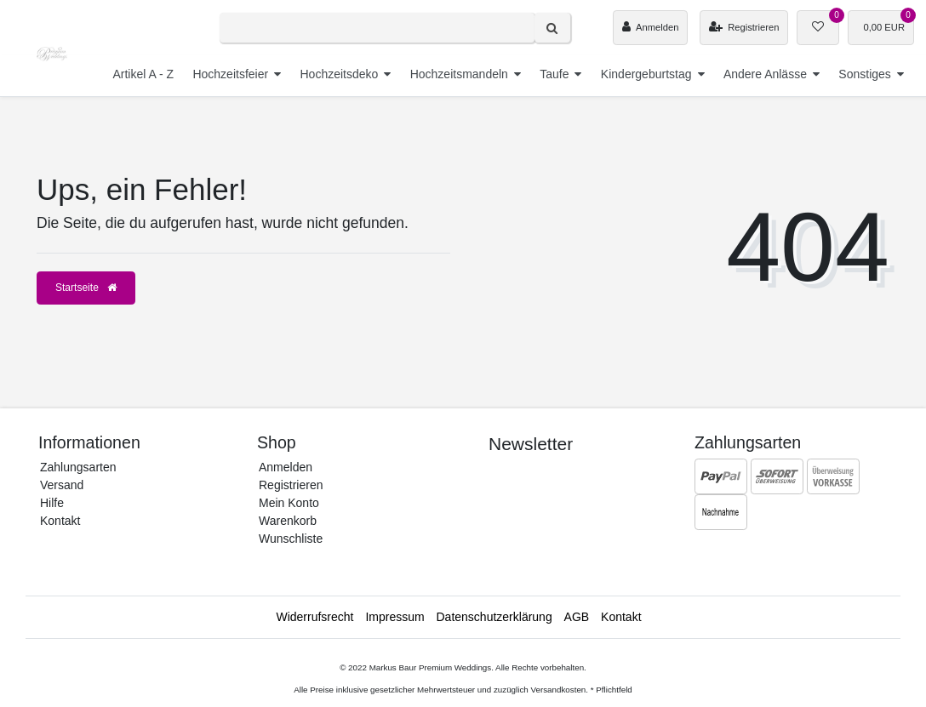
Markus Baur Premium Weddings (430, 667)
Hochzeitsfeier (230, 74)
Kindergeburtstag (646, 74)
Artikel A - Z (143, 74)
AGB (577, 617)
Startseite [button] (86, 288)
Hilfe (52, 503)
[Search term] (377, 28)
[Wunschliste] (818, 27)
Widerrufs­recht (314, 617)
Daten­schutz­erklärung (494, 617)
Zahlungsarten (78, 467)
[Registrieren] (744, 27)
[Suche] (552, 28)
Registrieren (291, 485)
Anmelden (285, 467)
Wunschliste (291, 538)
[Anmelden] (650, 27)
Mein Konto (289, 503)
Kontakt (60, 520)
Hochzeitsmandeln (459, 74)
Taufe (554, 74)
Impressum (394, 617)
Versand (61, 485)
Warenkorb (288, 520)
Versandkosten (558, 689)
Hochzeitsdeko (339, 74)
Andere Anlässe (765, 74)
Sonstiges (864, 74)
